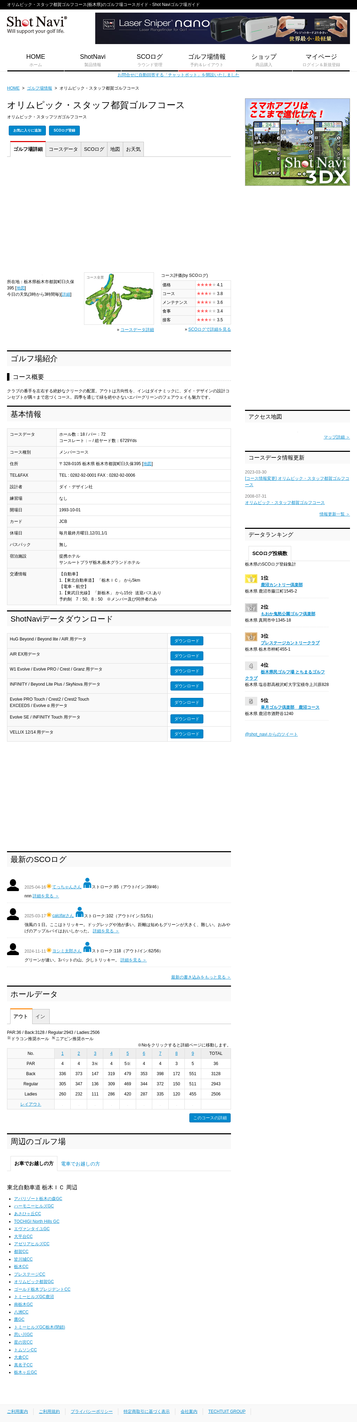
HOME (35, 60)
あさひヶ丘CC (27, 1213)
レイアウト (30, 1104)
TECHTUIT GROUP (226, 1411)
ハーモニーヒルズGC (34, 1206)
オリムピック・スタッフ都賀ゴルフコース (285, 502)
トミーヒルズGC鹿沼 (34, 1296)
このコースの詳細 (210, 1117)
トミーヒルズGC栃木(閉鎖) (39, 1327)
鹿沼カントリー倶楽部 (282, 584)
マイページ (321, 60)
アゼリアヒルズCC (31, 1243)
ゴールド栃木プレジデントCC (42, 1289)
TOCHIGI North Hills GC (36, 1221)
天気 (133, 149)
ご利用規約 (49, 1411)
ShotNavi (92, 60)
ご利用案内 (17, 1411)
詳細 (28, 149)
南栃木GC (23, 1304)
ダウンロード (187, 640)
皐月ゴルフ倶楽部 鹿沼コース (290, 707)
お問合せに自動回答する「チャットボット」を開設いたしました (178, 74)
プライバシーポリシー (92, 1411)
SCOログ (149, 60)
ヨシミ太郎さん (67, 950)
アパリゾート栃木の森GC (38, 1198)
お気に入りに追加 (27, 130)
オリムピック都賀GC (34, 1281)
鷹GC (19, 1319)
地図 (115, 149)
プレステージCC (29, 1274)
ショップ (264, 60)
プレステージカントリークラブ (290, 642)
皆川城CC (23, 1259)
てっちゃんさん (67, 886)
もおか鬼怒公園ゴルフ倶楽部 (288, 613)
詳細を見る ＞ (46, 896)
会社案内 (189, 1411)
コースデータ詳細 (137, 329)
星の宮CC (23, 1342)
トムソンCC (25, 1349)
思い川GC (23, 1334)
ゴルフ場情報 (206, 60)
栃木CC (21, 1266)
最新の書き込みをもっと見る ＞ (201, 977)
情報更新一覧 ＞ (335, 514)
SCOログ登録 (64, 130)
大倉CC (21, 1357)
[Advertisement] (119, 216)
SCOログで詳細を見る (209, 329)
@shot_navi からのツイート (271, 734)
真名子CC (23, 1365)
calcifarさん (63, 915)
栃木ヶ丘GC (25, 1372)
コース (63, 149)
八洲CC (21, 1312)
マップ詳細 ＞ (337, 437)
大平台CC (23, 1236)
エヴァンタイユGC (32, 1228)
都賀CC (21, 1251)
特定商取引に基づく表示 (147, 1411)
